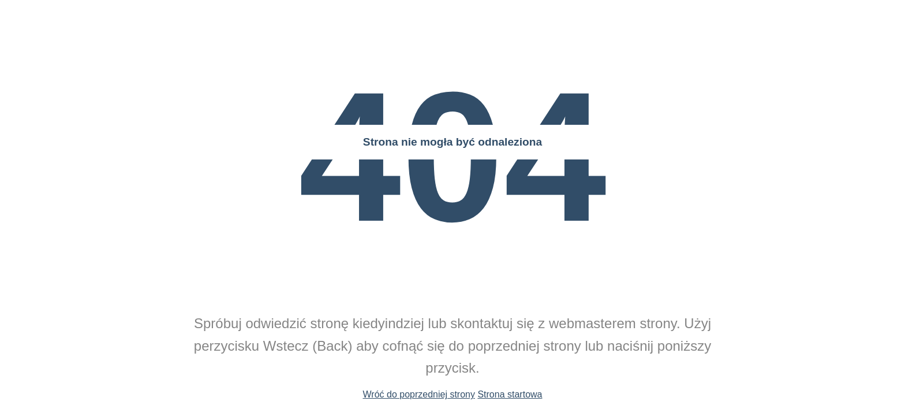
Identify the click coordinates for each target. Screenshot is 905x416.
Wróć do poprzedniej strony (419, 394)
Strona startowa (509, 394)
